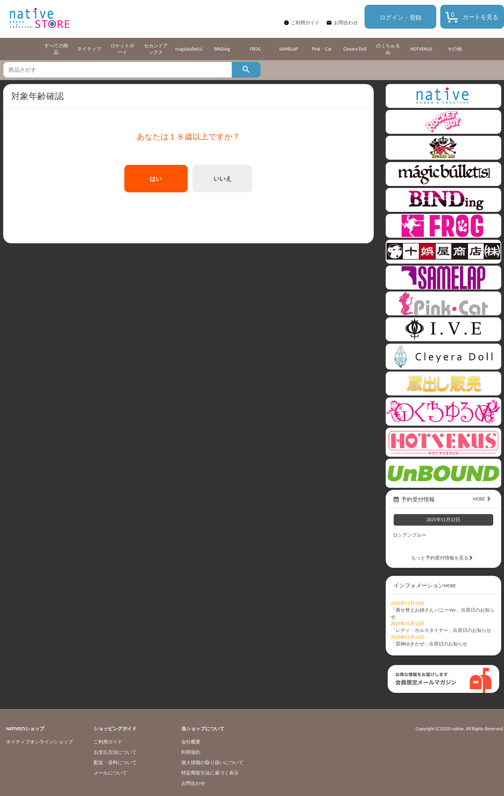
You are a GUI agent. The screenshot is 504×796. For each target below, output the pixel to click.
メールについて (110, 773)
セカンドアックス (156, 49)
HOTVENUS (421, 49)
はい (156, 178)
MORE (483, 499)
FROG (255, 49)
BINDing (222, 49)
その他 (454, 49)
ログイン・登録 (401, 17)
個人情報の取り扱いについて (212, 762)
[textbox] (117, 70)
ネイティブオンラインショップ (39, 742)
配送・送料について (115, 762)
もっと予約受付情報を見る (443, 558)
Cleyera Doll (355, 49)
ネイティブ (89, 49)
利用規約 (190, 752)
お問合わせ (346, 22)
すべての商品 (56, 49)
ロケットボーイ (122, 49)
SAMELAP (288, 49)
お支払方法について (115, 752)
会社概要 (190, 742)
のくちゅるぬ (388, 49)
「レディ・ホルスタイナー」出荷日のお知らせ (441, 630)
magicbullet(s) (189, 49)
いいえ (222, 178)
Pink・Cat (321, 49)
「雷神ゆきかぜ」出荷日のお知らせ (429, 644)
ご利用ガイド (305, 22)
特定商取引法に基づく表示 (210, 773)
